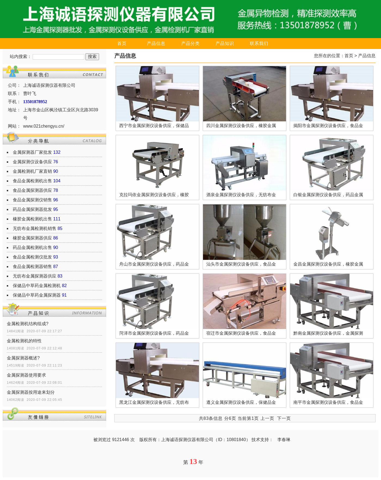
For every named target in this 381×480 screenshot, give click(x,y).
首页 (122, 43)
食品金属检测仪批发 (32, 257)
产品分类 (190, 43)
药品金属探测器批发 (32, 209)
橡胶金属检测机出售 (32, 219)
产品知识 (225, 43)
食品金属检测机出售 (32, 181)
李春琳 (283, 439)
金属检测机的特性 (24, 341)
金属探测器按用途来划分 (31, 392)
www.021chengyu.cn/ (43, 126)
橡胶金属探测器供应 (32, 238)
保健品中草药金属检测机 (37, 285)
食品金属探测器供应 (32, 190)
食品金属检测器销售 (32, 266)
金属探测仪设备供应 (32, 161)
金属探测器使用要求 (26, 375)
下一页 (284, 418)
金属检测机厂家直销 (32, 171)
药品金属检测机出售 (32, 247)
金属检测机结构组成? (27, 323)
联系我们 (259, 43)
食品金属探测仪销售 (32, 200)
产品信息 (156, 43)
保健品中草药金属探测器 (37, 295)
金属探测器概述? (23, 358)
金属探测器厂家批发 (32, 152)
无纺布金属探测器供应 (34, 276)
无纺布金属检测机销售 (34, 228)
